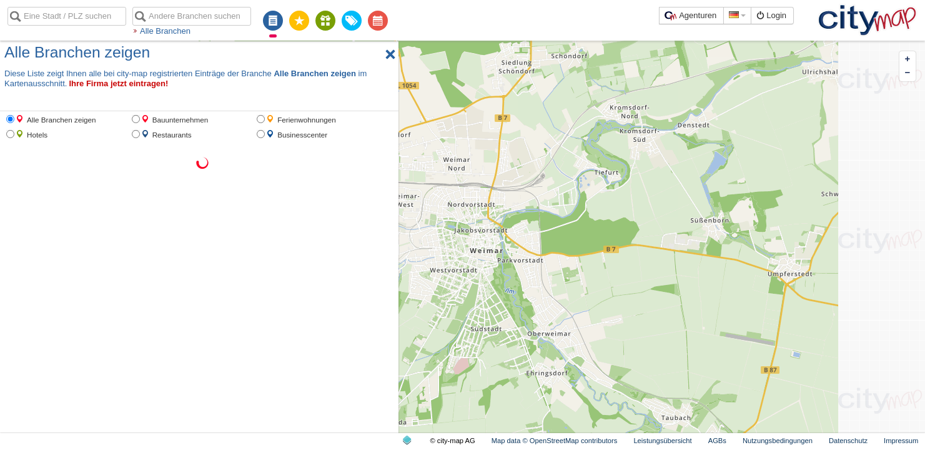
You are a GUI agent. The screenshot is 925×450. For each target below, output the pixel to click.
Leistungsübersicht (662, 440)
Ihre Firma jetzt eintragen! (118, 83)
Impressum (901, 440)
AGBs (717, 440)
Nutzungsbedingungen (778, 440)
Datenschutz (848, 440)
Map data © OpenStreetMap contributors (555, 440)
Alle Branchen (165, 31)
